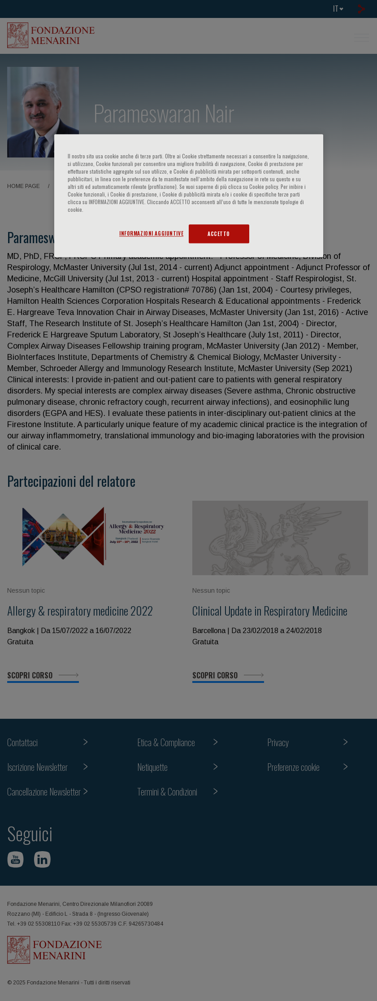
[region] (188, 195)
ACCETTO (219, 233)
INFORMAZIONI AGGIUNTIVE (151, 233)
